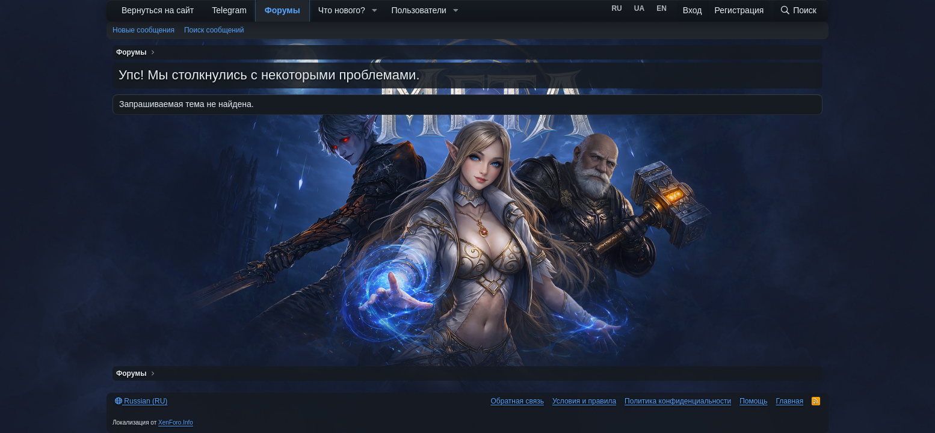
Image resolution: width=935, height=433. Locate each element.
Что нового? (341, 10)
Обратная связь (517, 401)
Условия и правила (584, 401)
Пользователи (419, 10)
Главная (790, 401)
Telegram (229, 10)
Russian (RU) (141, 401)
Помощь (753, 401)
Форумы (282, 10)
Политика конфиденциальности (678, 401)
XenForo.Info (175, 422)
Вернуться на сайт (158, 10)
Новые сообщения (143, 30)
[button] (374, 11)
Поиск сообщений (214, 30)
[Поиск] (798, 11)
